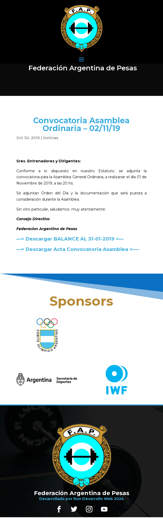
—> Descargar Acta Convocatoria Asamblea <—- (77, 249)
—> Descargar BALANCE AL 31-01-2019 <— (70, 239)
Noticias (50, 137)
